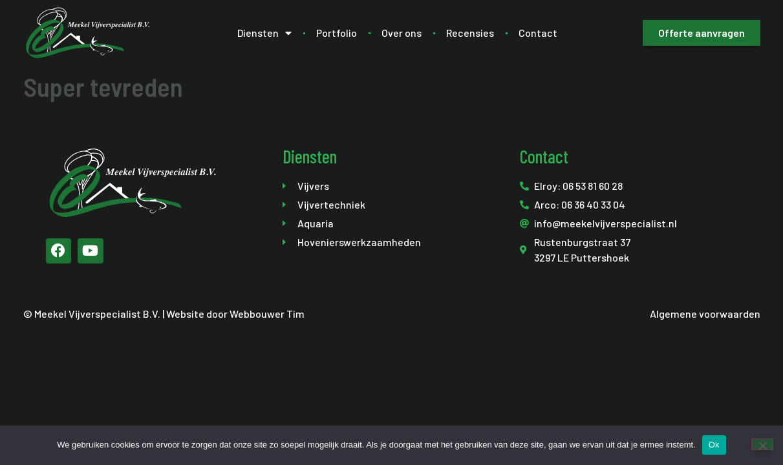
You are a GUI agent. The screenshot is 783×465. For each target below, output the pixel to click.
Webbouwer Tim (267, 313)
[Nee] (762, 444)
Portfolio (336, 32)
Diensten (264, 33)
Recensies (470, 32)
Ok (714, 445)
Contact (538, 32)
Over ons (401, 32)
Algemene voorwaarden (705, 313)
